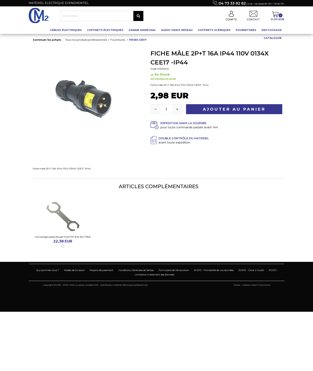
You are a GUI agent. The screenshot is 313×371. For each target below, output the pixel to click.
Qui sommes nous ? (47, 270)
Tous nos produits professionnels (86, 39)
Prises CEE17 (138, 39)
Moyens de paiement (101, 270)
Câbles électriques (66, 30)
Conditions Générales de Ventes (136, 270)
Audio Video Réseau (177, 30)
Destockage (271, 30)
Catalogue (273, 38)
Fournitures (246, 30)
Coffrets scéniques (214, 30)
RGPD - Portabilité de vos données (214, 270)
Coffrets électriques (105, 30)
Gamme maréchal (142, 30)
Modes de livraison (74, 270)
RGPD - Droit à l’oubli (251, 270)
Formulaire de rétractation (174, 270)
